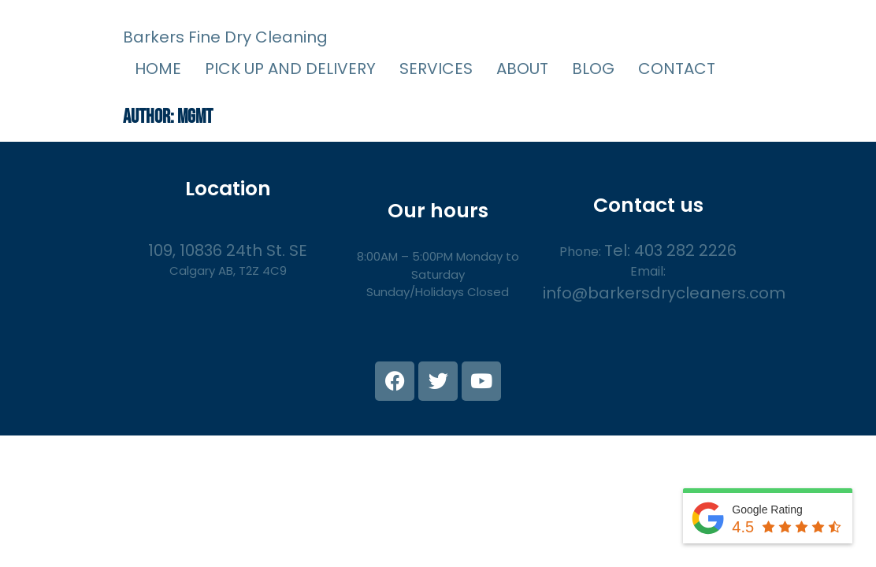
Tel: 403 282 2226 (670, 250)
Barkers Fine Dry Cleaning (225, 37)
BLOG (593, 68)
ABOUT (522, 68)
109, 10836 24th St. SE (227, 250)
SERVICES (436, 68)
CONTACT (676, 68)
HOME (158, 68)
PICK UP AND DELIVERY (290, 68)
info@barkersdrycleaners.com (664, 293)
